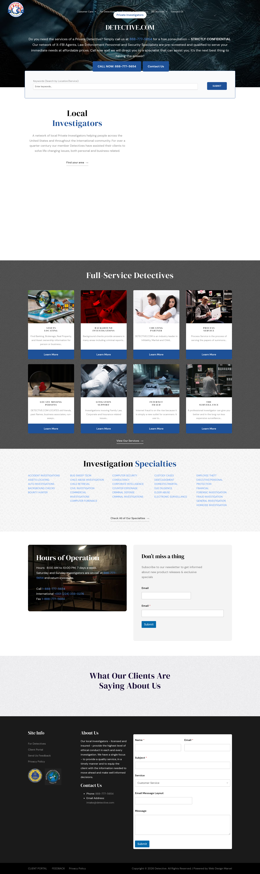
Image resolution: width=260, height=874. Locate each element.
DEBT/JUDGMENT (164, 480)
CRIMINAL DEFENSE (123, 492)
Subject (141, 757)
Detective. (161, 868)
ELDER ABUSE (162, 492)
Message (140, 810)
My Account (160, 11)
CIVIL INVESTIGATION (82, 488)
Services (128, 11)
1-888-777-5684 (53, 599)
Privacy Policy (36, 761)
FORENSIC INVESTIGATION (211, 492)
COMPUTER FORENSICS (83, 501)
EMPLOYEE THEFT (206, 475)
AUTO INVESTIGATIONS (41, 484)
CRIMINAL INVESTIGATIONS (127, 496)
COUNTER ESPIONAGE (125, 488)
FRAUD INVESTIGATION (209, 496)
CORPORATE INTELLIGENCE (128, 484)
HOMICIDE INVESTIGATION (211, 505)
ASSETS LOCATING (38, 480)
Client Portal (35, 749)
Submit (217, 86)
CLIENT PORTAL (37, 868)
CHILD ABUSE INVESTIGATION (87, 480)
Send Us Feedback (39, 755)
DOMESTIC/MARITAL (166, 484)
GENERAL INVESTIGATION (211, 501)
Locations (143, 11)
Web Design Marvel (220, 868)
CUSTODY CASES (164, 475)
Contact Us (177, 11)
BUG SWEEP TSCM (80, 475)
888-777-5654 (141, 39)
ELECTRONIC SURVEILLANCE (170, 496)
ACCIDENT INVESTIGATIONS (44, 475)
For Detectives (109, 11)
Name (139, 740)
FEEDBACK (58, 868)
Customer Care (87, 11)
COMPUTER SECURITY (124, 475)
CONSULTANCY (121, 480)
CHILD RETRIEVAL (80, 484)
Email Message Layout (149, 793)
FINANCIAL (202, 488)
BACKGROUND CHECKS (41, 488)
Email (145, 588)
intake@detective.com (100, 802)
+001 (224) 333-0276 (69, 594)
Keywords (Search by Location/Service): (56, 81)
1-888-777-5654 (53, 589)
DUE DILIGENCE (163, 488)
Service (140, 775)
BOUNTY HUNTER (38, 492)
